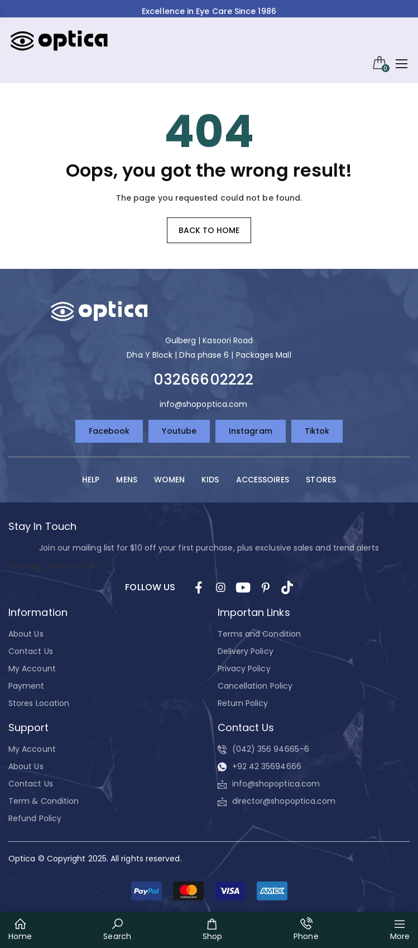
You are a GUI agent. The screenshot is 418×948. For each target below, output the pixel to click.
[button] (209, 890)
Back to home (209, 230)
